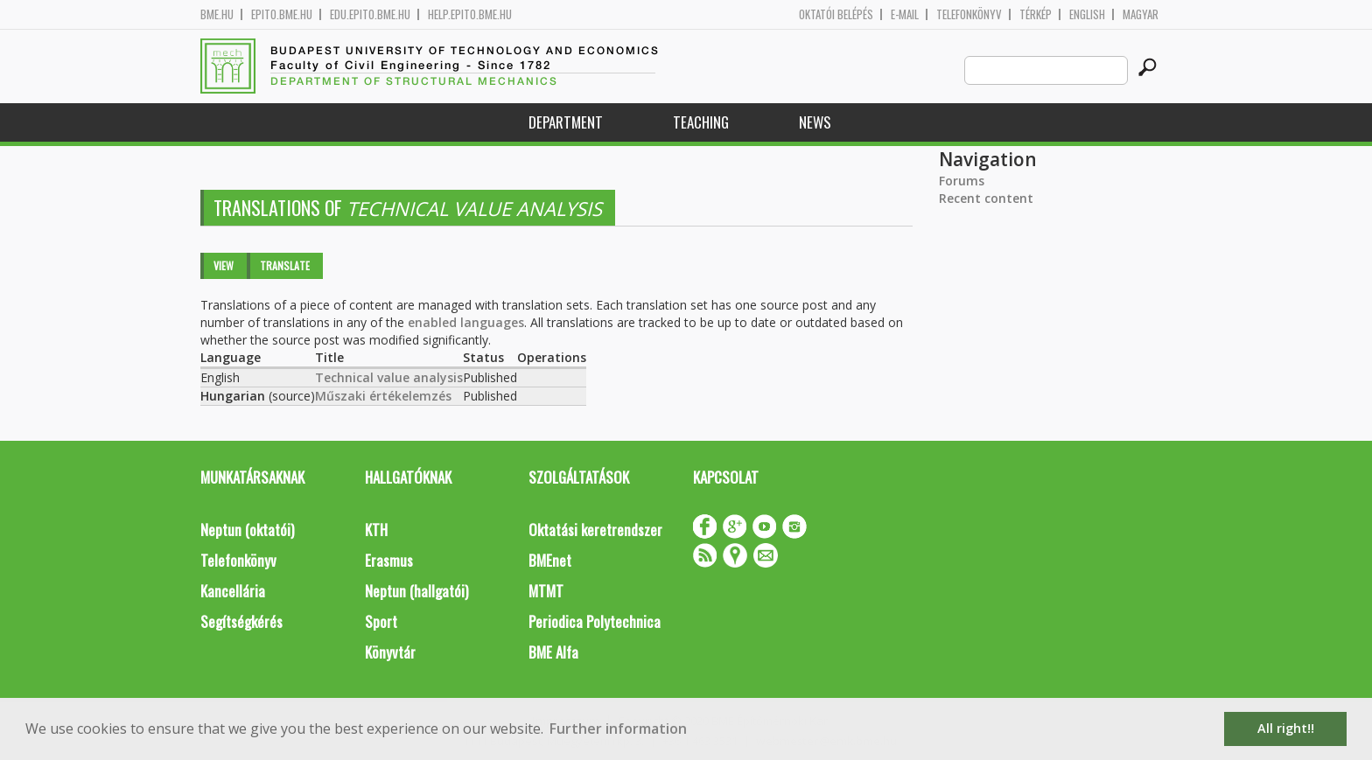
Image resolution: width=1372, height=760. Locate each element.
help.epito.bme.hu (470, 14)
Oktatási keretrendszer (595, 529)
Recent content (986, 198)
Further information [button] (618, 728)
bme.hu (217, 14)
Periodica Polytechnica (594, 621)
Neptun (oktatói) (247, 529)
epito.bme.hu (281, 14)
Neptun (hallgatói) (416, 591)
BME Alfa (553, 652)
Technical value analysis (389, 377)
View (224, 265)
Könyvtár (390, 652)
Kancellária (232, 591)
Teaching (701, 122)
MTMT (546, 591)
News (815, 122)
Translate (285, 265)
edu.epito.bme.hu (370, 14)
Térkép (1035, 14)
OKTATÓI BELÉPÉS (836, 14)
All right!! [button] (1285, 728)
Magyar (1140, 14)
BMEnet (549, 560)
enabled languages (466, 322)
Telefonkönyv (969, 14)
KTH (376, 529)
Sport (381, 621)
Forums (961, 180)
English (1087, 14)
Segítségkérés (241, 621)
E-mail (905, 14)
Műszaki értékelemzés (383, 395)
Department (565, 122)
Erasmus (389, 560)
